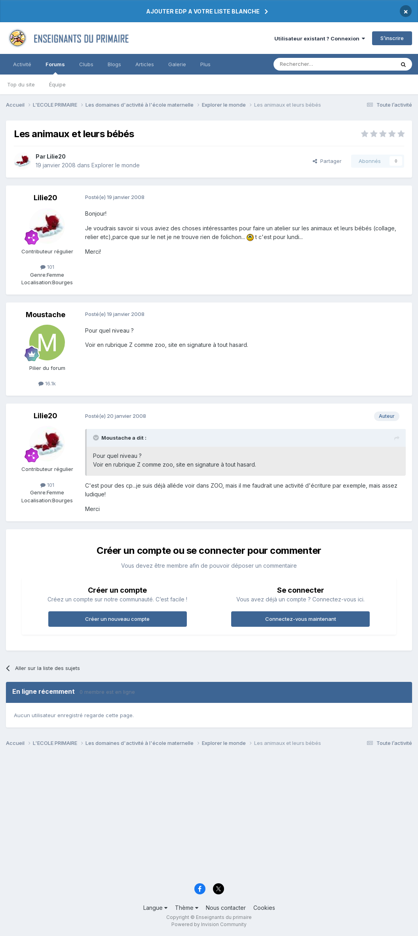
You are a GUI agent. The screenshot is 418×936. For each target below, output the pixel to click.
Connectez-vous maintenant (300, 619)
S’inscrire (392, 38)
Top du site (21, 84)
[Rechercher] (317, 64)
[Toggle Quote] (96, 438)
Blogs (114, 64)
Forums (55, 68)
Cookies (264, 907)
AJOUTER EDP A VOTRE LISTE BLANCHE (203, 11)
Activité (22, 64)
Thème (186, 907)
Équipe (57, 84)
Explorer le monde (115, 165)
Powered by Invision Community (209, 924)
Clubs (86, 64)
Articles (144, 64)
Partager (327, 161)
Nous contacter (226, 907)
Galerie (177, 64)
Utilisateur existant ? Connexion (319, 38)
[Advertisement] (209, 817)
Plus (205, 64)
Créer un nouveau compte (117, 619)
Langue (155, 907)
